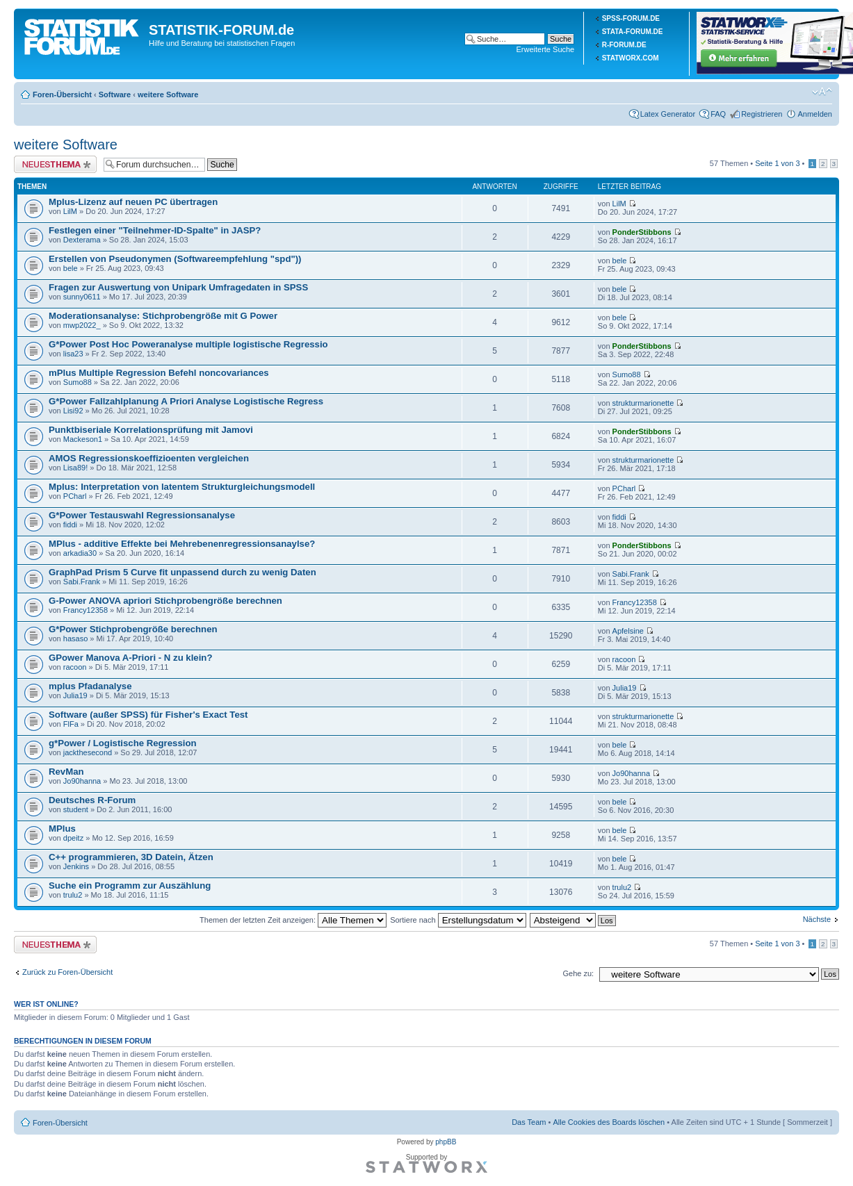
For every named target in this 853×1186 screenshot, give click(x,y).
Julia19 (75, 695)
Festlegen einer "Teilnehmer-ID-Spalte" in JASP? (155, 230)
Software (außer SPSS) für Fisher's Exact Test (148, 714)
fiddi (70, 524)
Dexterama (82, 240)
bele (70, 268)
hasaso (75, 638)
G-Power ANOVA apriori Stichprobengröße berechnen (165, 600)
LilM (70, 211)
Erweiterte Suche (545, 49)
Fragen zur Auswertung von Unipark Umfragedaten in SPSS (178, 287)
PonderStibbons (642, 232)
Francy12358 (85, 610)
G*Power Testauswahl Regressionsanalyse (142, 515)
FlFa (71, 724)
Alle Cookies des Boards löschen (609, 1122)
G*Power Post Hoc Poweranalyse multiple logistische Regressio (188, 344)
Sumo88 (77, 382)
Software (115, 94)
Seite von (777, 163)
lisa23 (73, 353)
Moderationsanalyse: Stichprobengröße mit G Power (163, 316)
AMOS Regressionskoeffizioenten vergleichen (149, 458)
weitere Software (168, 94)
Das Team (529, 1122)
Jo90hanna (82, 781)
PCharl (75, 496)
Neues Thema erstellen (55, 164)
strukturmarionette (643, 403)
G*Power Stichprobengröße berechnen (133, 629)
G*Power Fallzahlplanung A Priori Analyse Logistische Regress (186, 401)
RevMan (66, 771)
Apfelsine (628, 631)
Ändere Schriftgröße (822, 91)
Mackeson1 (82, 439)
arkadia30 (80, 553)
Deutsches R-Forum (92, 800)
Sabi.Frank (81, 581)
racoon (75, 667)
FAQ (718, 114)
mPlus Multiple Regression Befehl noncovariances (159, 373)
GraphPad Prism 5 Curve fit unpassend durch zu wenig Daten (182, 572)
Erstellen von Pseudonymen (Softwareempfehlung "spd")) (175, 259)
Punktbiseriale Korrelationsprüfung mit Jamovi (151, 430)
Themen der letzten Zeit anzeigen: (293, 920)
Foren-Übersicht (62, 94)
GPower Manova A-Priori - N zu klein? (130, 657)
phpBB (445, 1142)
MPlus (62, 828)
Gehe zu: (578, 973)
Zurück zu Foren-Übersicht (67, 972)
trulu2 (73, 895)
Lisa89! (75, 467)
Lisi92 (73, 410)
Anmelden (814, 114)
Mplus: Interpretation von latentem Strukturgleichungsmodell (182, 486)
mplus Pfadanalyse (90, 686)
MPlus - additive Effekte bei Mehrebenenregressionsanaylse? (182, 543)
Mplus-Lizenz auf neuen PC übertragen (133, 202)
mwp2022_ (82, 325)
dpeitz (73, 838)
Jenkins (76, 866)
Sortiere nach (458, 920)
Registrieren (761, 114)
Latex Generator (668, 114)
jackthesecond (87, 752)
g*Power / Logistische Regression (123, 743)
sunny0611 (82, 297)
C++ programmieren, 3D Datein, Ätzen (131, 857)
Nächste (817, 919)
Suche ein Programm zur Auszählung (130, 885)
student (75, 809)
